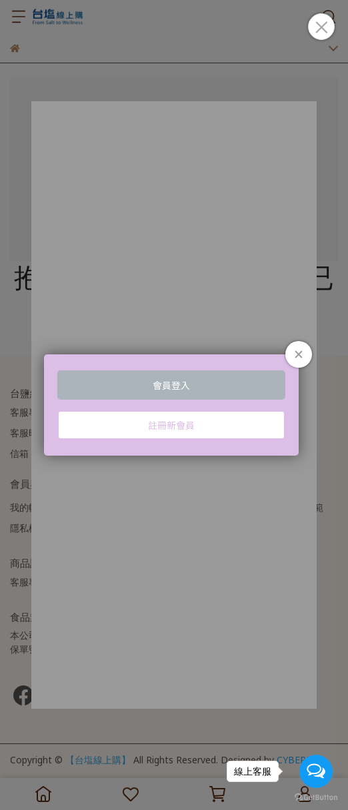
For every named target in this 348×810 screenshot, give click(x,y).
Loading (174, 405)
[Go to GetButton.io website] (316, 797)
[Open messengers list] (316, 771)
